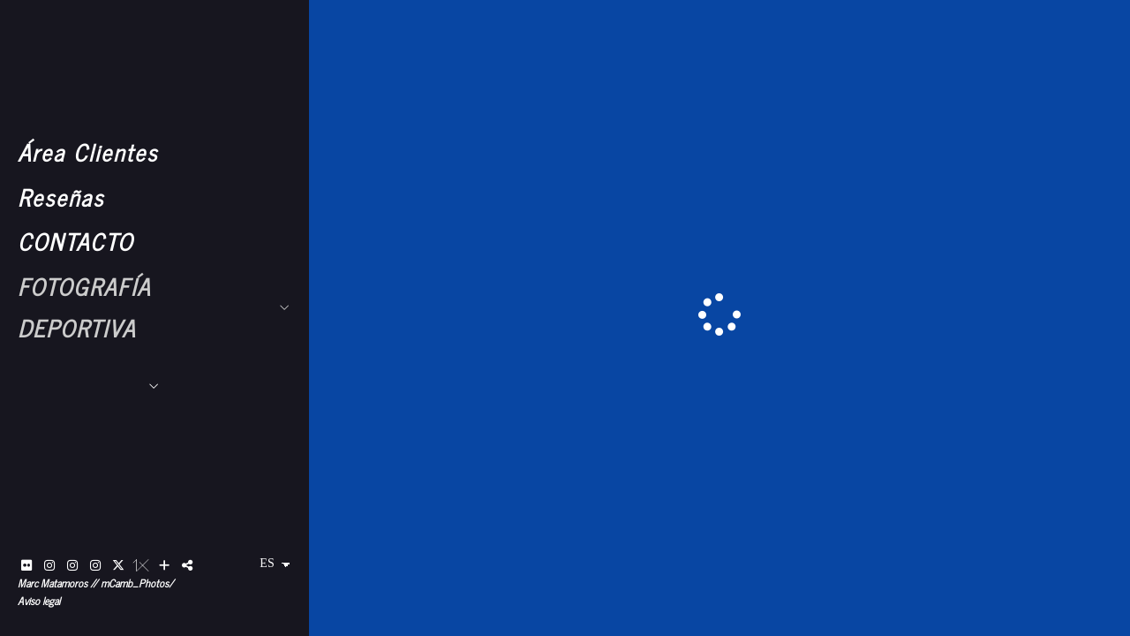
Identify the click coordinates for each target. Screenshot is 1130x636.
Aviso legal (39, 601)
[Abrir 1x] (141, 565)
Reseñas (61, 197)
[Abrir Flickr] (26, 565)
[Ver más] (164, 565)
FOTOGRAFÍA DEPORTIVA (84, 306)
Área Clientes (88, 151)
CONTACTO (75, 241)
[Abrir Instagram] (49, 565)
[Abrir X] (118, 565)
